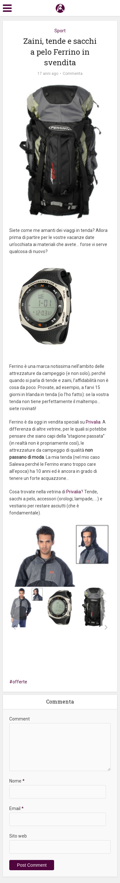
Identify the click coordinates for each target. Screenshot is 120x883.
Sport (60, 30)
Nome (17, 781)
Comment (19, 718)
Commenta (73, 73)
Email (16, 808)
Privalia (93, 422)
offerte (19, 681)
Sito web (18, 836)
